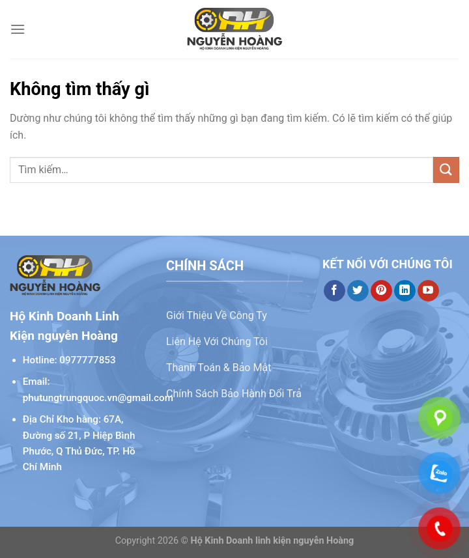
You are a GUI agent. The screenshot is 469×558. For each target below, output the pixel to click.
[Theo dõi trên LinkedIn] (405, 291)
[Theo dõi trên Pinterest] (381, 291)
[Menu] (17, 29)
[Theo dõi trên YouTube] (428, 291)
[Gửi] (446, 169)
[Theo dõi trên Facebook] (334, 291)
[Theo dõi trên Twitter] (358, 291)
